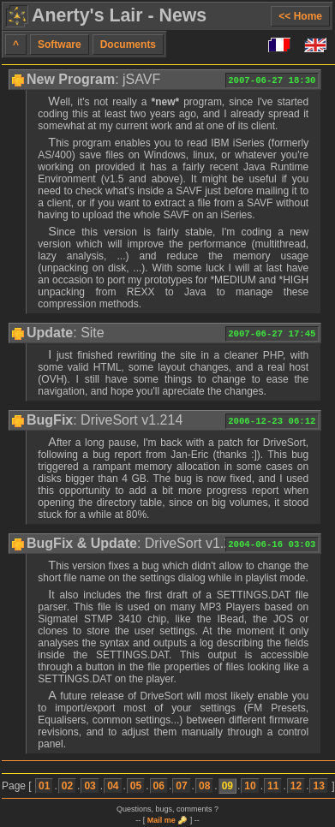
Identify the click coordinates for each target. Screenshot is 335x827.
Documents (128, 45)
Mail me (161, 820)
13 (318, 786)
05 (135, 786)
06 (159, 786)
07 (181, 786)
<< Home (300, 16)
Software (59, 45)
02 (67, 786)
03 (89, 786)
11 (272, 786)
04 (112, 786)
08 (204, 786)
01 (44, 786)
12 (296, 786)
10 (249, 786)
